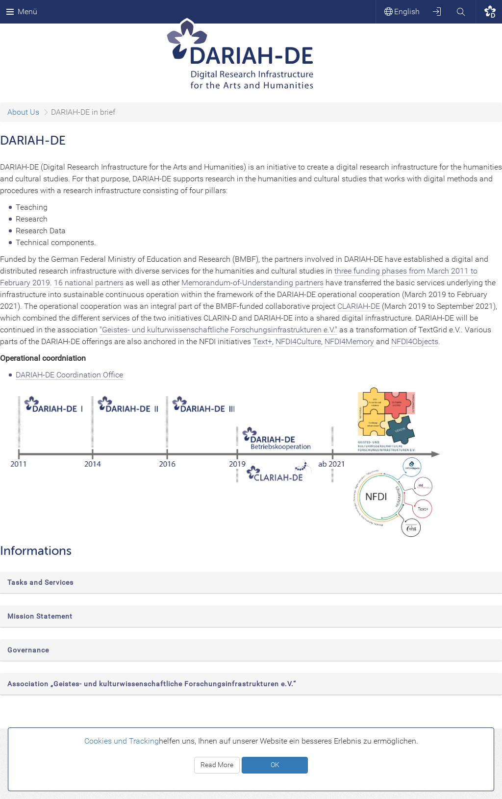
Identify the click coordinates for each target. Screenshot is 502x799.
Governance (28, 650)
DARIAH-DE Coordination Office (69, 374)
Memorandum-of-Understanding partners (252, 282)
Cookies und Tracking (121, 741)
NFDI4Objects (414, 341)
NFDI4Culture (298, 341)
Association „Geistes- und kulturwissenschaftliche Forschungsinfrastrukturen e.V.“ (151, 684)
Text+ (262, 341)
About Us (23, 112)
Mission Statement (40, 616)
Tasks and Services (40, 582)
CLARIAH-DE (358, 306)
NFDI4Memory (349, 341)
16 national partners (89, 282)
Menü (21, 11)
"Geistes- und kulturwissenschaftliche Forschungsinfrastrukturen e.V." (218, 329)
